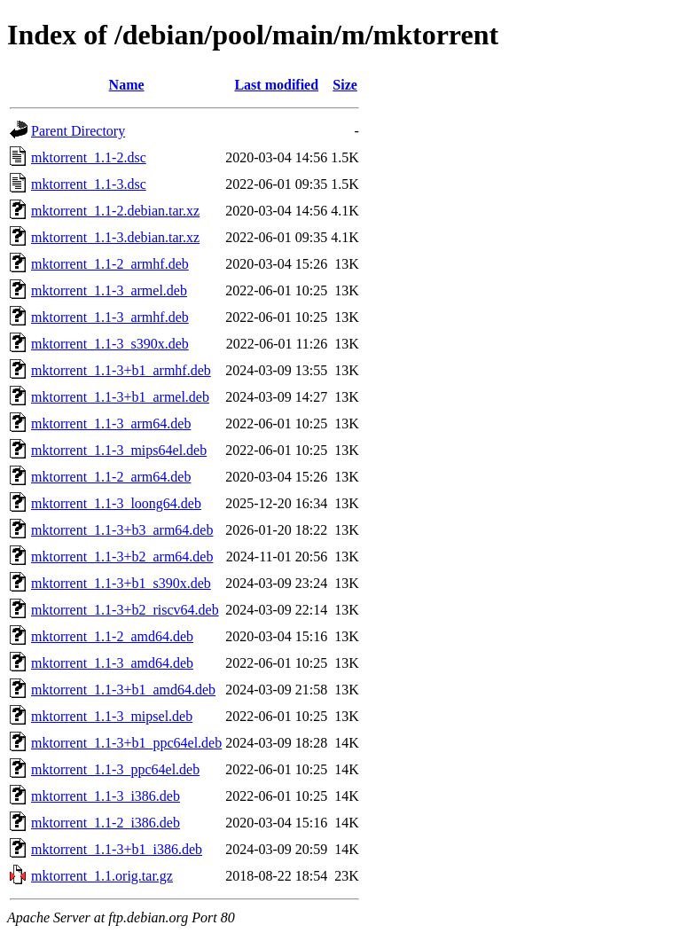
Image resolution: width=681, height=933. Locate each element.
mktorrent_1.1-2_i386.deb (105, 822)
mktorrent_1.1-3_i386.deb (105, 796)
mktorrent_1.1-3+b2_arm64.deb (122, 556)
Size (345, 84)
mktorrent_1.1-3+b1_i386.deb (116, 849)
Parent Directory (78, 130)
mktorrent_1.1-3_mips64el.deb (119, 450)
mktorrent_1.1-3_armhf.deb (110, 317)
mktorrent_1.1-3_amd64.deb (112, 662)
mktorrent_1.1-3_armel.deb (109, 290)
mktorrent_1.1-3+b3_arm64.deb (122, 529)
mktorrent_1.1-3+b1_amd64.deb (123, 689)
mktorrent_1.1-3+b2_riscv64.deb (125, 609)
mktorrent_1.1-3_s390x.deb (110, 343)
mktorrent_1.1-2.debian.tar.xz (115, 210)
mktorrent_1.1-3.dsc (88, 184)
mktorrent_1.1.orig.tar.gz (102, 875)
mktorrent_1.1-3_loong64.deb (116, 503)
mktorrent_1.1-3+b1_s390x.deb (121, 583)
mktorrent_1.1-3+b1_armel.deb (120, 396)
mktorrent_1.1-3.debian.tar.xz (115, 237)
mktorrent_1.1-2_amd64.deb (112, 636)
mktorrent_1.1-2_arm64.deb (111, 476)
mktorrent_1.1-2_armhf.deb (110, 263)
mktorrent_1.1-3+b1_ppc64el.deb (126, 742)
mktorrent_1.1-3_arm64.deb (111, 423)
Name (127, 84)
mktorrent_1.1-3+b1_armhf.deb (121, 370)
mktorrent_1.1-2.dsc (88, 157)
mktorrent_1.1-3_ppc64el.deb (115, 769)
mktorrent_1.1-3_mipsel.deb (111, 716)
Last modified (276, 84)
